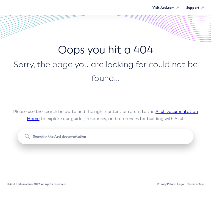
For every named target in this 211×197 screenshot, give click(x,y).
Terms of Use (195, 184)
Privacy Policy (166, 184)
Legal (181, 184)
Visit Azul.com (163, 7)
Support (192, 7)
